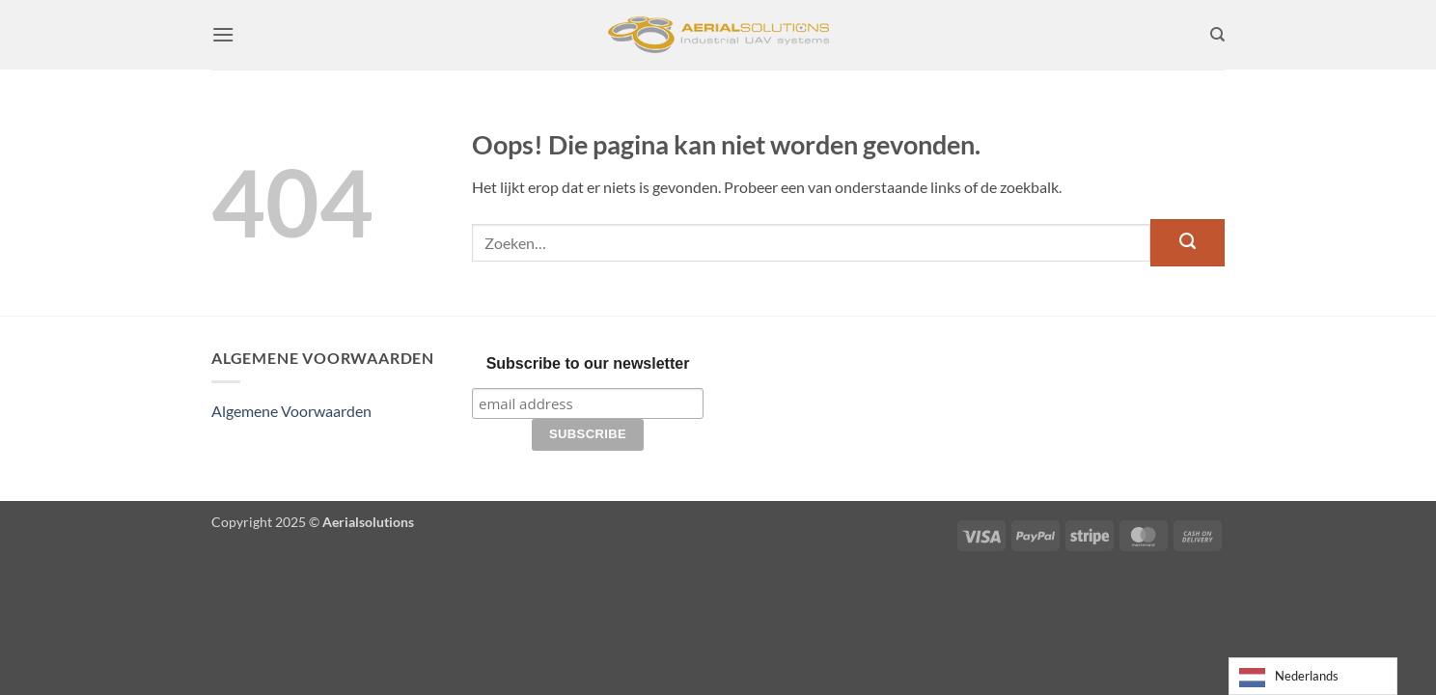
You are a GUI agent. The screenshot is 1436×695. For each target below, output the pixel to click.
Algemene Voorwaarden (291, 411)
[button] (223, 34)
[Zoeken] (1217, 34)
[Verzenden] (1187, 242)
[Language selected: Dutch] (1313, 676)
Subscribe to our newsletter (588, 363)
